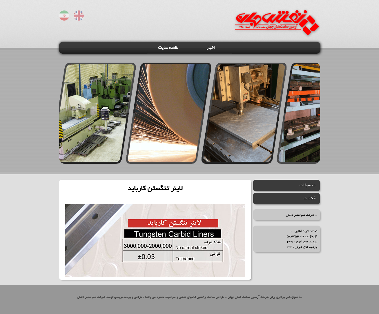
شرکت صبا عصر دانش (300, 214)
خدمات (309, 198)
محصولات (307, 184)
